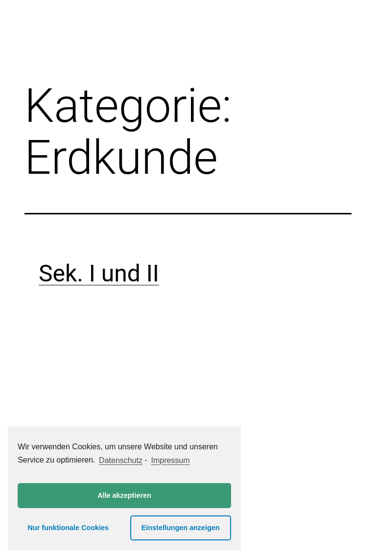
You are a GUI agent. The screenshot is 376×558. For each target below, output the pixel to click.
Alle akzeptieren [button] (124, 495)
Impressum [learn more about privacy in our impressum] (170, 460)
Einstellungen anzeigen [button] (180, 528)
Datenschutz (120, 460)
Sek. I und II (99, 273)
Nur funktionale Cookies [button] (68, 528)
